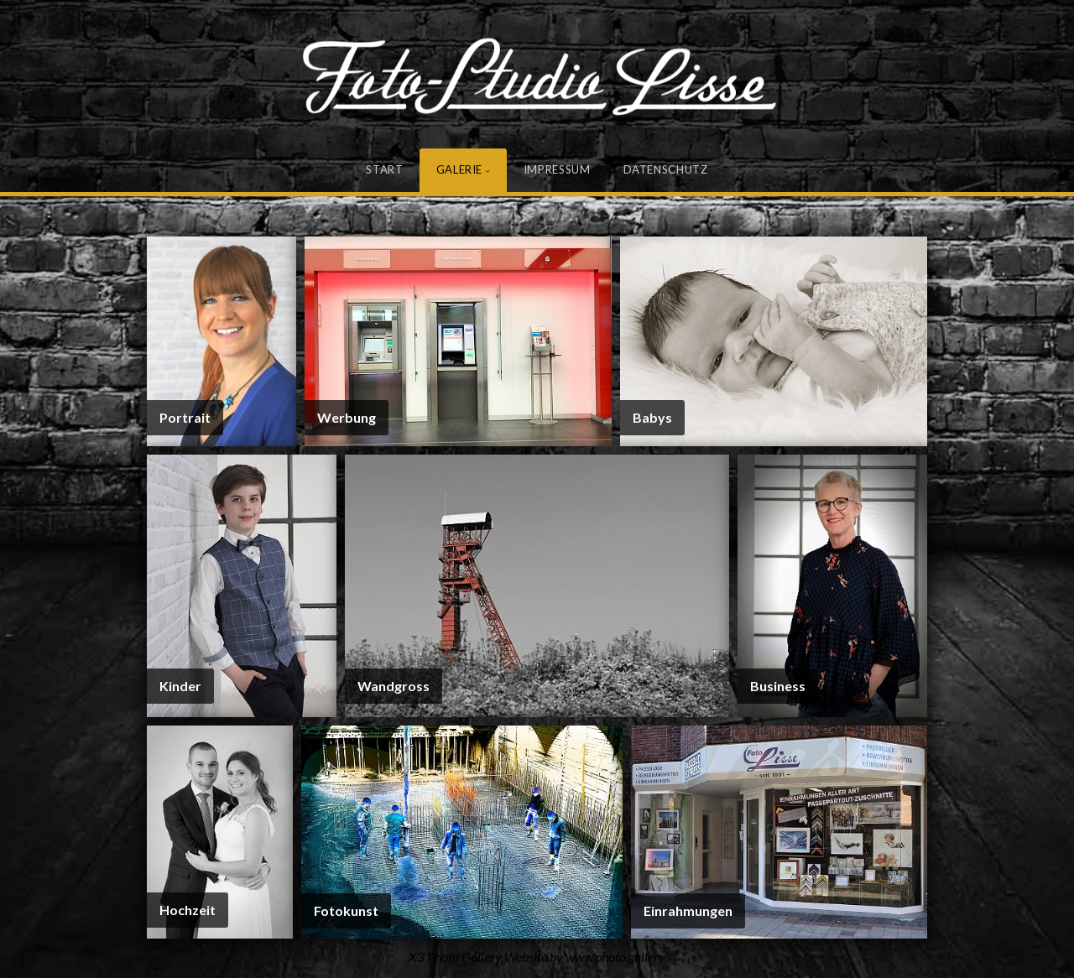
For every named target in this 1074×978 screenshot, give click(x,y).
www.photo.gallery (615, 957)
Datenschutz (665, 169)
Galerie (459, 169)
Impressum (557, 169)
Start (384, 169)
